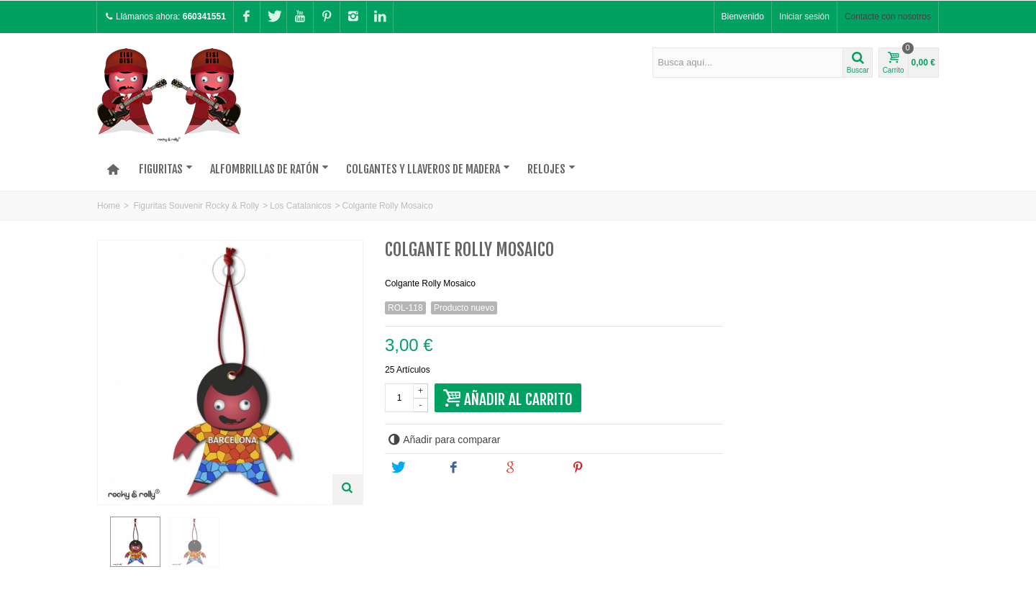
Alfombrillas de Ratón (269, 169)
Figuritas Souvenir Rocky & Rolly (196, 206)
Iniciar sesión (804, 17)
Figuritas (166, 169)
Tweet (413, 467)
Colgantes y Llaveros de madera (428, 169)
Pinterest (600, 467)
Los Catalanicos (300, 206)
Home (108, 206)
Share (469, 467)
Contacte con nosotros (888, 17)
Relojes (551, 169)
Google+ (531, 467)
